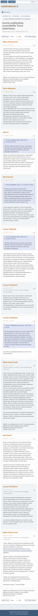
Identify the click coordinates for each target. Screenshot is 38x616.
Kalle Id (6, 132)
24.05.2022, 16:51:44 (8, 535)
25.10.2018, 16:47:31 (8, 489)
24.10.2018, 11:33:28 (8, 320)
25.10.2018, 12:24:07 (8, 438)
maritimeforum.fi (9, 6)
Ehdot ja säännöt (18, 611)
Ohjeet (11, 611)
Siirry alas (5, 36)
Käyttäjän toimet (30, 36)
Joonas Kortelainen (10, 285)
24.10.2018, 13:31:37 (8, 365)
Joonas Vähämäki (9, 229)
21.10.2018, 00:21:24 (8, 45)
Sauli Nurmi (7, 435)
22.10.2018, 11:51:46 (8, 180)
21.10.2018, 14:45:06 (8, 135)
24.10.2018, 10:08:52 (8, 232)
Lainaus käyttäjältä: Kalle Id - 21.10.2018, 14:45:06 (19, 184)
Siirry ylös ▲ (26, 611)
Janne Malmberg (9, 88)
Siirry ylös (5, 600)
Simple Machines (24, 613)
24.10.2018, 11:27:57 (8, 288)
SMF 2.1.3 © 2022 (14, 613)
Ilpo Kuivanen (8, 177)
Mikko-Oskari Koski (10, 42)
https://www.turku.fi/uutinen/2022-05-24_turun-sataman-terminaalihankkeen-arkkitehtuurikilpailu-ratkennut (17, 550)
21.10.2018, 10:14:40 (8, 91)
